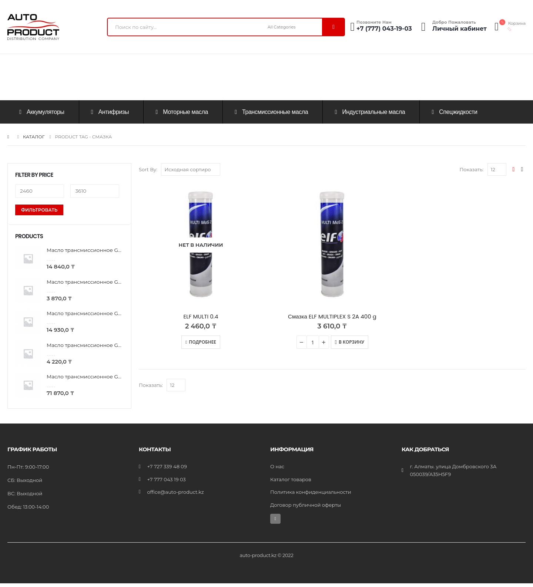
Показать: (471, 169)
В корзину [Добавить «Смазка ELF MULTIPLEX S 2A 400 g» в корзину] (351, 342)
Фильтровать (39, 210)
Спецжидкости (453, 112)
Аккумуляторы (40, 112)
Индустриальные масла (368, 112)
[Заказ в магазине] (190, 169)
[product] (201, 245)
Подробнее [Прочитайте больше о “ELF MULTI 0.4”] (202, 342)
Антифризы (109, 112)
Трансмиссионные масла (270, 112)
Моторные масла (180, 112)
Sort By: (148, 169)
